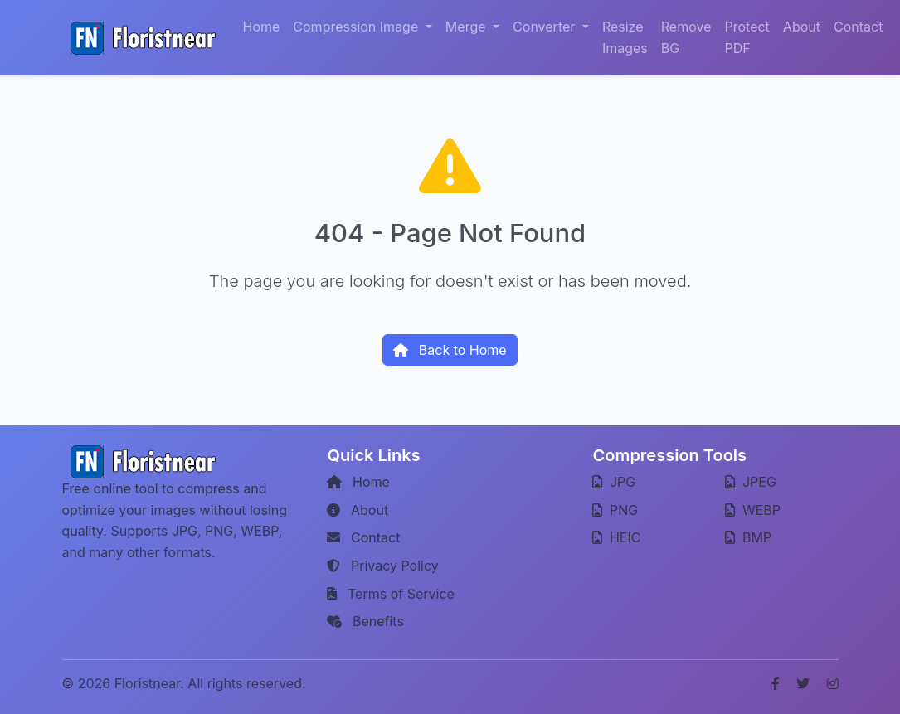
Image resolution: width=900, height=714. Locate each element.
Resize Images (625, 37)
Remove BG (686, 37)
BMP (748, 537)
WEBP (753, 510)
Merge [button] (467, 26)
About (801, 26)
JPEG (750, 482)
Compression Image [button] (357, 26)
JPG (613, 482)
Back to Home (449, 350)
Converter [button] (546, 26)
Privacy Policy (382, 565)
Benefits (365, 621)
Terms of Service (390, 593)
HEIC (616, 537)
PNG (615, 510)
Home (261, 26)
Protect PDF (747, 37)
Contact (858, 26)
